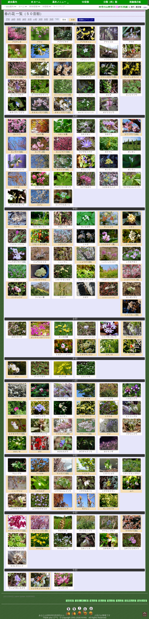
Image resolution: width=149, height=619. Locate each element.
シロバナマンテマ (86, 279)
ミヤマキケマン (109, 490)
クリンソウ (40, 186)
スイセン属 (40, 296)
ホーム (35, 2)
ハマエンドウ (131, 398)
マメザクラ (63, 472)
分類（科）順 (110, 2)
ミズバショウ (109, 472)
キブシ (40, 168)
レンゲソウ (63, 587)
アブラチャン (86, 41)
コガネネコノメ (109, 186)
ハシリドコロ (63, 398)
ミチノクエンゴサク (131, 472)
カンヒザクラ (63, 151)
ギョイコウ (63, 168)
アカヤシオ (17, 41)
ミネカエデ (40, 490)
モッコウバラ (109, 508)
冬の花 (120, 601)
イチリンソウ (86, 58)
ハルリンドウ (40, 415)
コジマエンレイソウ (131, 186)
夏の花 (102, 601)
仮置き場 (142, 601)
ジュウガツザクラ (17, 261)
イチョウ (63, 58)
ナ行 (30, 19)
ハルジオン (63, 415)
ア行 (8, 19)
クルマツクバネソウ (63, 186)
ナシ (17, 375)
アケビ (40, 41)
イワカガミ (131, 58)
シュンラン (63, 261)
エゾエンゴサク (17, 93)
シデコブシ (63, 243)
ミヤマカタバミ (86, 490)
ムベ (131, 490)
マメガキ (40, 472)
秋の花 (111, 601)
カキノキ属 (63, 133)
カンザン (40, 151)
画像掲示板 (135, 2)
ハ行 (35, 19)
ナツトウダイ (40, 375)
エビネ (109, 93)
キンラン (109, 168)
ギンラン (131, 168)
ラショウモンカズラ (17, 587)
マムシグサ (17, 472)
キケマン (109, 151)
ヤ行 (46, 19)
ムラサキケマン (17, 508)
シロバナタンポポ (63, 279)
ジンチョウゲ (17, 296)
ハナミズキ (86, 398)
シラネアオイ (131, 261)
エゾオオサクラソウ (40, 93)
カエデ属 (40, 133)
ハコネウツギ (40, 398)
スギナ (86, 296)
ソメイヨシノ (131, 314)
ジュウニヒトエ (40, 261)
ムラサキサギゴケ (40, 508)
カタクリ (109, 133)
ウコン (40, 76)
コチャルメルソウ (17, 204)
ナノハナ (63, 375)
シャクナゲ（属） (109, 243)
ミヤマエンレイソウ (63, 490)
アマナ (131, 41)
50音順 (85, 2)
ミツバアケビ (17, 490)
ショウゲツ (86, 261)
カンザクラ (17, 151)
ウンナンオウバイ (131, 76)
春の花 (93, 601)
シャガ (86, 243)
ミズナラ (86, 472)
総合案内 (12, 2)
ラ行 (51, 19)
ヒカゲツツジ (86, 415)
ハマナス (17, 415)
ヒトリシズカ (131, 415)
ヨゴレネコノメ (17, 565)
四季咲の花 (130, 601)
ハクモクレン (17, 398)
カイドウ (17, 133)
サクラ (17, 225)
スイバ (63, 296)
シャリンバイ (131, 243)
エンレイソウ (131, 93)
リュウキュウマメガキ (40, 587)
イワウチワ (109, 58)
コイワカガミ (86, 186)
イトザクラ (17, 76)
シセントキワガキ (40, 243)
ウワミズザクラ (109, 76)
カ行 (13, 19)
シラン (17, 279)
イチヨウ (40, 58)
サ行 (19, 19)
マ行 (41, 19)
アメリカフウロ (17, 58)
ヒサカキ (109, 415)
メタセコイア (63, 508)
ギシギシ (131, 151)
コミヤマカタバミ (63, 204)
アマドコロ (109, 41)
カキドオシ (86, 133)
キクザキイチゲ (86, 151)
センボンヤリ (131, 296)
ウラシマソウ (86, 76)
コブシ (40, 204)
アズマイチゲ (63, 41)
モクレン (86, 508)
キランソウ (86, 168)
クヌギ (17, 186)
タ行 (24, 19)
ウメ (63, 76)
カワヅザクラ (131, 133)
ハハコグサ (109, 398)
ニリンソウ (86, 375)
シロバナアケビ (40, 279)
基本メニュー (59, 2)
